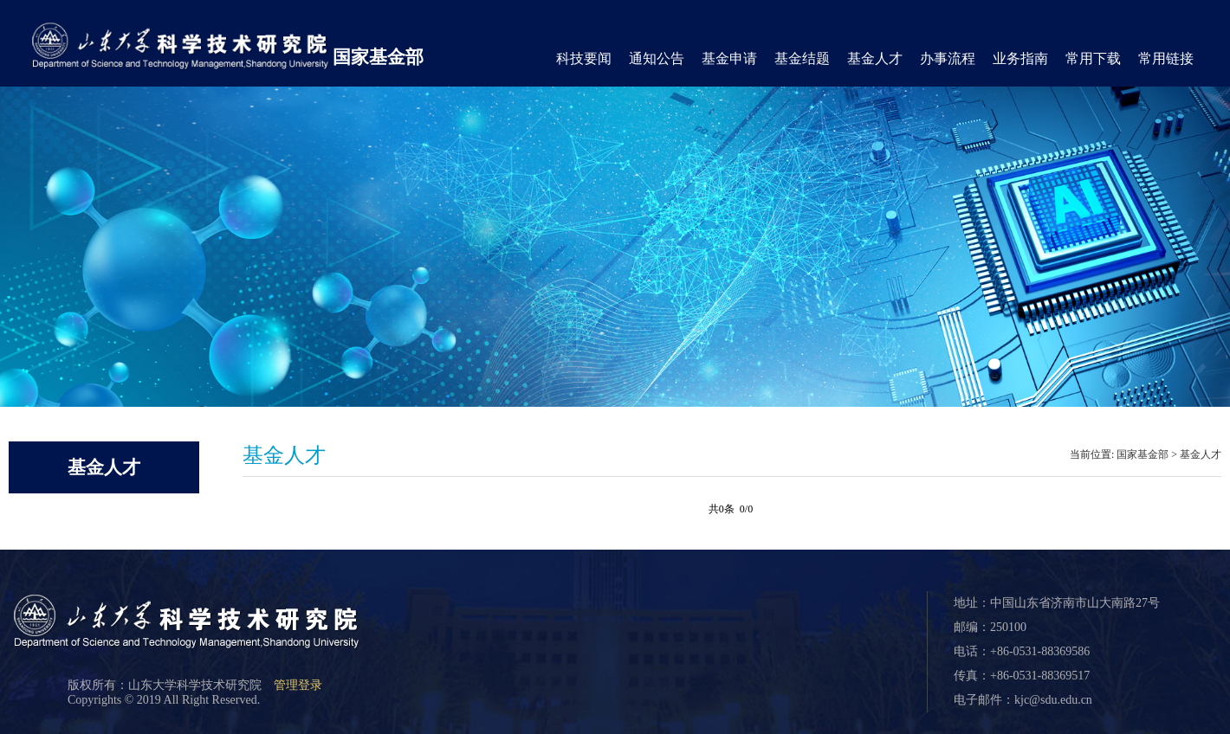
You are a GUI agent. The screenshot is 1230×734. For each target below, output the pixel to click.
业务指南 (1020, 58)
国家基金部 (378, 57)
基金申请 (729, 58)
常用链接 (1166, 58)
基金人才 (875, 58)
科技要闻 (584, 58)
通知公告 (656, 58)
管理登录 (298, 685)
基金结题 (802, 58)
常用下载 (1093, 58)
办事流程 (947, 58)
